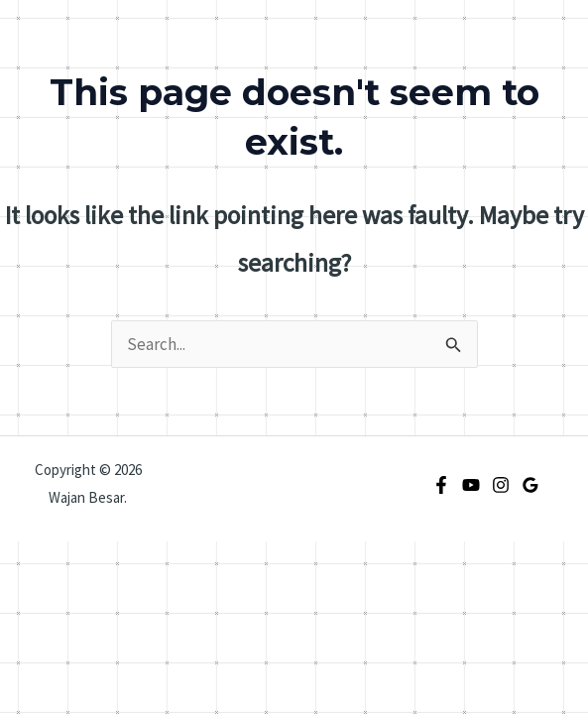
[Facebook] (441, 485)
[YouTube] (471, 485)
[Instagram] (501, 485)
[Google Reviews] (530, 485)
